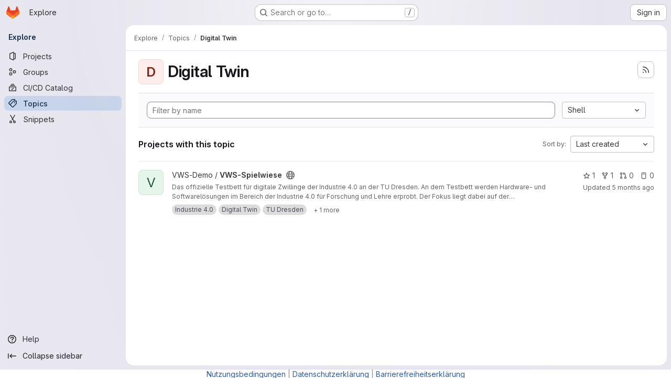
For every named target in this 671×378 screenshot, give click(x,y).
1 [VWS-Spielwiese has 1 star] (589, 175)
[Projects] (63, 56)
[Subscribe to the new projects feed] (645, 69)
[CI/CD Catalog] (63, 87)
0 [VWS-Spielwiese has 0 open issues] (647, 175)
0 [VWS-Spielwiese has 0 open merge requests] (627, 175)
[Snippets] (63, 119)
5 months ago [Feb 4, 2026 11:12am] (633, 187)
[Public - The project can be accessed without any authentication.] (290, 175)
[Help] (63, 339)
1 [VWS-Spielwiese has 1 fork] (607, 175)
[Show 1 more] (326, 209)
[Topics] (63, 103)
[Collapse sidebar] (63, 356)
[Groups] (63, 71)
